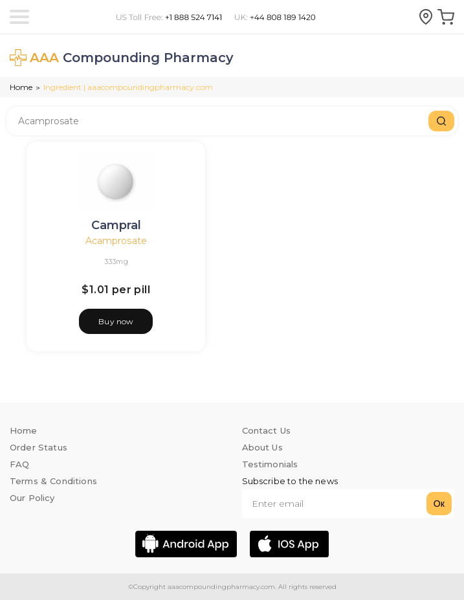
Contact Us (266, 430)
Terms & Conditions (53, 481)
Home (21, 87)
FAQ (19, 464)
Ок (439, 503)
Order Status (38, 447)
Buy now (115, 321)
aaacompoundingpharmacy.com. (221, 587)
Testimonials (270, 464)
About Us (262, 447)
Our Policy (32, 498)
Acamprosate (116, 241)
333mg (116, 261)
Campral (116, 225)
